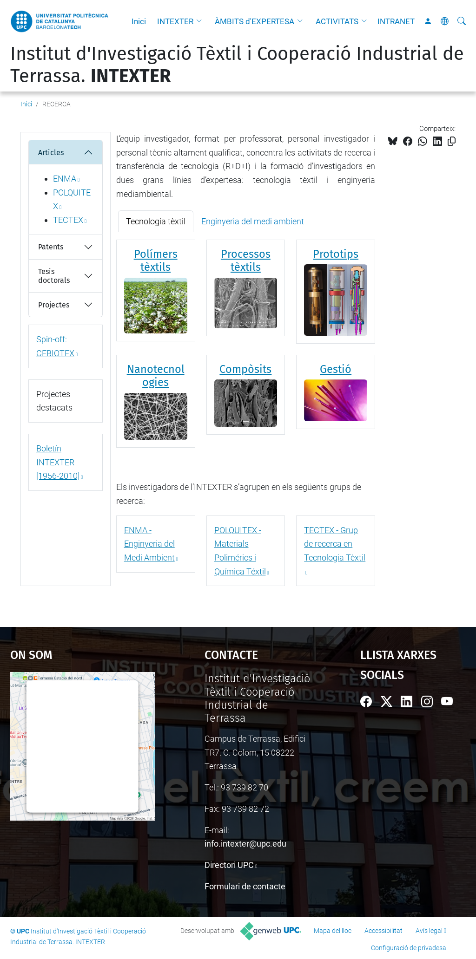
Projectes (53, 304)
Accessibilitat (383, 930)
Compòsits (245, 369)
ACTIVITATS (337, 21)
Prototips (335, 254)
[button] (201, 21)
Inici (139, 21)
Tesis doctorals (54, 276)
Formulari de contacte (245, 886)
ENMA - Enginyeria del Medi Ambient (149, 543)
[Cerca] (461, 21)
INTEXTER (175, 21)
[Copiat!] (452, 141)
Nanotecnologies (156, 376)
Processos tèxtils (246, 261)
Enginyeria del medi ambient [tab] (252, 221)
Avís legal (429, 930)
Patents (50, 246)
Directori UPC (229, 865)
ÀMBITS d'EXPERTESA (254, 21)
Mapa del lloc (332, 930)
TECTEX (68, 220)
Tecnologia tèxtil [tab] (155, 221)
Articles (51, 152)
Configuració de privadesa (408, 948)
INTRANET (396, 21)
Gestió (335, 369)
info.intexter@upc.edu (245, 843)
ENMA (64, 178)
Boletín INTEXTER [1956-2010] (57, 462)
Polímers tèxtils (156, 261)
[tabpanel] (245, 349)
